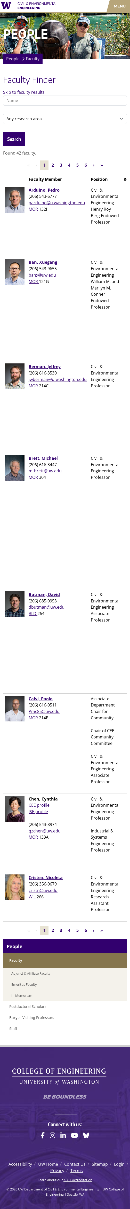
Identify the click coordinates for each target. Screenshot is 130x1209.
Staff (13, 1028)
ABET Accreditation (77, 1180)
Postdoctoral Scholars (27, 1006)
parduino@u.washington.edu (57, 203)
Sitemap (100, 1164)
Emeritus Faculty (24, 984)
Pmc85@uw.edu (44, 711)
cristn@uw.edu (43, 890)
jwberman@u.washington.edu (58, 379)
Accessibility (20, 1164)
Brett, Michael (43, 458)
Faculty (32, 59)
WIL (33, 897)
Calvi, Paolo (41, 699)
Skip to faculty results (24, 92)
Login (119, 1164)
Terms (76, 1170)
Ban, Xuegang (43, 262)
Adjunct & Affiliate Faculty (31, 973)
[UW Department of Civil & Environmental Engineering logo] (38, 6)
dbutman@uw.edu (46, 607)
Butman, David (44, 594)
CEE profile (39, 805)
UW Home (48, 1164)
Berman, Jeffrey (45, 366)
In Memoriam (21, 995)
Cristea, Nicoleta (46, 877)
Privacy (57, 1170)
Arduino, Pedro (44, 190)
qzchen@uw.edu (45, 831)
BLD (33, 613)
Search (14, 139)
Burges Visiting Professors (31, 1017)
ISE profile (38, 811)
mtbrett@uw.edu (45, 471)
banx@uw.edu (42, 275)
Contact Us (75, 1164)
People (13, 59)
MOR (34, 209)
